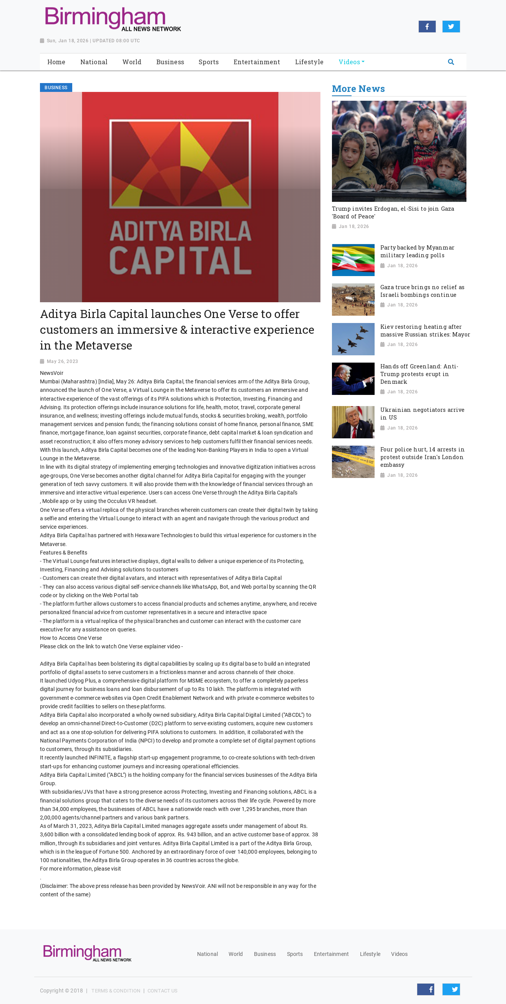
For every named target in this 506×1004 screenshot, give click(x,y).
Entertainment (331, 954)
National (207, 954)
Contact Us (163, 991)
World (236, 954)
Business (265, 954)
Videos (399, 954)
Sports (295, 954)
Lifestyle (370, 954)
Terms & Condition (115, 991)
